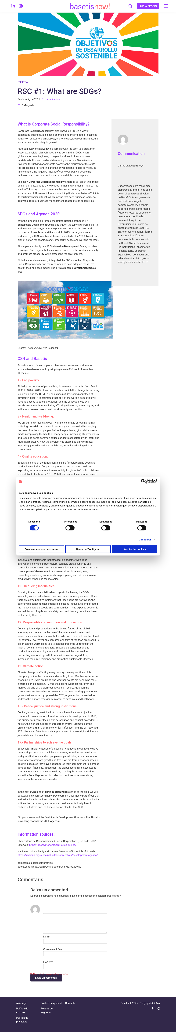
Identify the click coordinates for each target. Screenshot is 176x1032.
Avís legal (21, 1003)
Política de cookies (22, 1010)
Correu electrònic (53, 949)
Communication (131, 153)
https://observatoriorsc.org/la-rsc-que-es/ (52, 844)
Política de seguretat (47, 1010)
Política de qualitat (51, 1003)
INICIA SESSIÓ (148, 6)
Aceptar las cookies (134, 549)
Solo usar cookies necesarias (41, 549)
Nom (46, 936)
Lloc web (48, 962)
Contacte (70, 1003)
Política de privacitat (22, 1019)
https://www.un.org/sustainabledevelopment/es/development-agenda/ (58, 855)
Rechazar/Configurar (88, 549)
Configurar (145, 539)
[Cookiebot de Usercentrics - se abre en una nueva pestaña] (143, 481)
